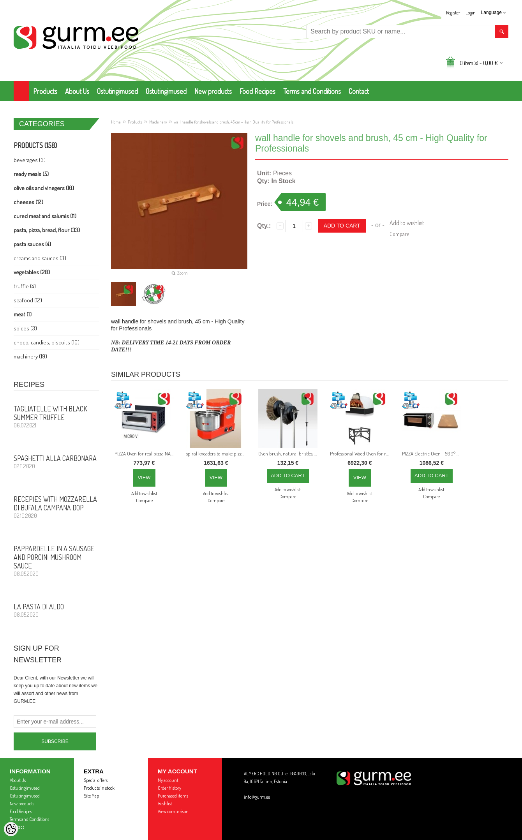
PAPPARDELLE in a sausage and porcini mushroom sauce (56, 560)
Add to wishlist (407, 223)
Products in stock (99, 788)
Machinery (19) (30, 356)
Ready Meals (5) (31, 174)
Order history (169, 788)
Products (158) (35, 145)
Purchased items (173, 796)
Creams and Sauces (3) (40, 258)
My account (168, 780)
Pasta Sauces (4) (32, 244)
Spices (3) (25, 328)
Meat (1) (23, 314)
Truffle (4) (25, 286)
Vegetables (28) (32, 272)
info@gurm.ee (257, 797)
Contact (359, 91)
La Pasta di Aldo (56, 610)
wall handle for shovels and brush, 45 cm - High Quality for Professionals (233, 122)
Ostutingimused (117, 91)
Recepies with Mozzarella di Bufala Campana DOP (56, 507)
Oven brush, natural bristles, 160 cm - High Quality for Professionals (289, 453)
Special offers (96, 780)
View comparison (173, 811)
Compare (399, 234)
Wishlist (165, 803)
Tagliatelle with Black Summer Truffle (56, 416)
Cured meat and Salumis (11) (45, 216)
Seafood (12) (28, 300)
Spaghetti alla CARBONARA (56, 461)
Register (453, 13)
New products (213, 91)
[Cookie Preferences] (11, 829)
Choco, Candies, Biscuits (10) (46, 342)
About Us (77, 91)
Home (116, 122)
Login (471, 13)
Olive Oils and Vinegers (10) (44, 188)
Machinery (158, 122)
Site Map (91, 796)
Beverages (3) (30, 160)
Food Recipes (257, 91)
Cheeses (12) (28, 202)
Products (45, 91)
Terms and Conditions (312, 91)
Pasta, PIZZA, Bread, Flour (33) (47, 230)
